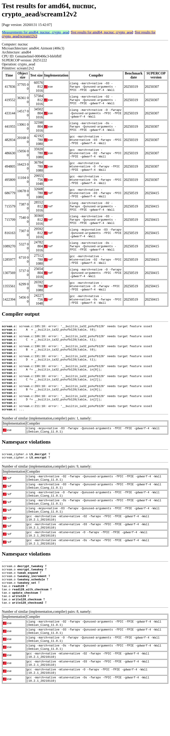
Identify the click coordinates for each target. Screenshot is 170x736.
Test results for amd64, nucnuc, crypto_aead (102, 32)
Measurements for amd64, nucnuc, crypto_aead (35, 32)
